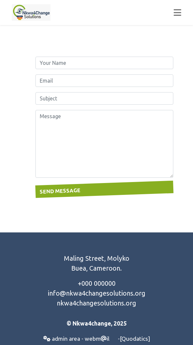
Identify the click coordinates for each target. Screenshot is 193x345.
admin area (61, 338)
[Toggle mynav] (177, 12)
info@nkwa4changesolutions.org (96, 293)
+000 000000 (97, 283)
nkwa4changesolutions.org (96, 303)
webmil (97, 338)
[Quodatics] (135, 338)
